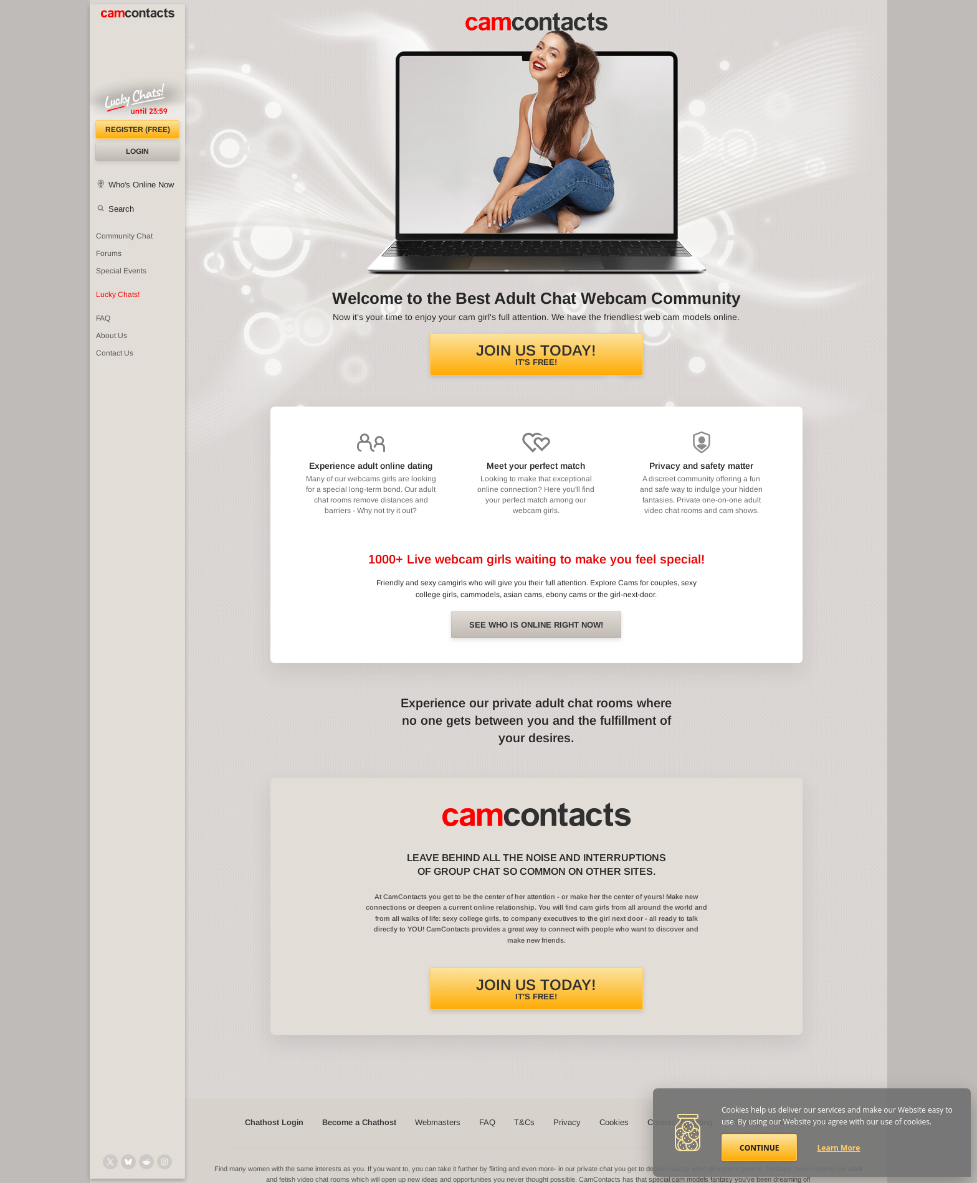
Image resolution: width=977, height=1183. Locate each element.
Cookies (614, 1122)
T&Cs (524, 1122)
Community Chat (124, 236)
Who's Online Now (141, 184)
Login (137, 151)
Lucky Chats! (118, 294)
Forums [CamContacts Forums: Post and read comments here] (109, 253)
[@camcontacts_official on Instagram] (164, 1161)
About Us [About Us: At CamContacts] (111, 335)
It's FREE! (536, 354)
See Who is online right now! (536, 624)
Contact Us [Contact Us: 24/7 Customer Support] (114, 353)
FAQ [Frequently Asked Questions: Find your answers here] (103, 318)
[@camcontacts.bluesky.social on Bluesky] (128, 1161)
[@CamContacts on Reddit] (146, 1161)
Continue (759, 1148)
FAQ (487, 1122)
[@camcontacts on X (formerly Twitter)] (110, 1161)
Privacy (567, 1122)
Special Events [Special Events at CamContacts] (121, 270)
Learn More (838, 1148)
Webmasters (437, 1122)
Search (121, 209)
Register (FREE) (137, 129)
